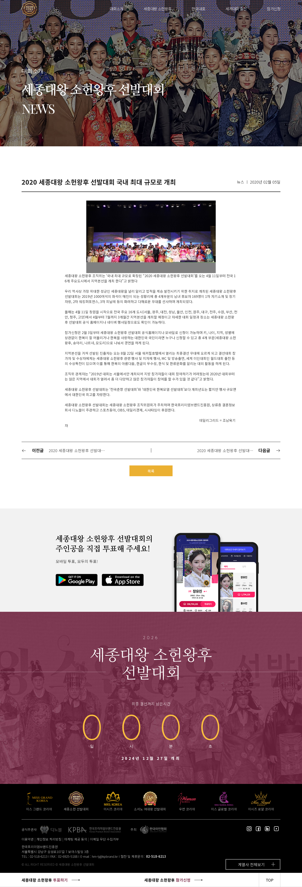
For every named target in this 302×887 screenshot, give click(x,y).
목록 (151, 471)
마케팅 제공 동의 (75, 839)
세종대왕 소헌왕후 (157, 8)
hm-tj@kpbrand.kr (105, 856)
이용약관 (28, 839)
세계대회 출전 (236, 8)
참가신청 (273, 8)
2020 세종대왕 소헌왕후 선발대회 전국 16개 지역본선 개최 (227, 450)
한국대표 (198, 8)
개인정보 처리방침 (48, 839)
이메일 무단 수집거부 (104, 839)
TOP (270, 880)
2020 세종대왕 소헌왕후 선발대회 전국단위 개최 (79, 450)
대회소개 (116, 8)
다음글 (269, 450)
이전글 (33, 450)
